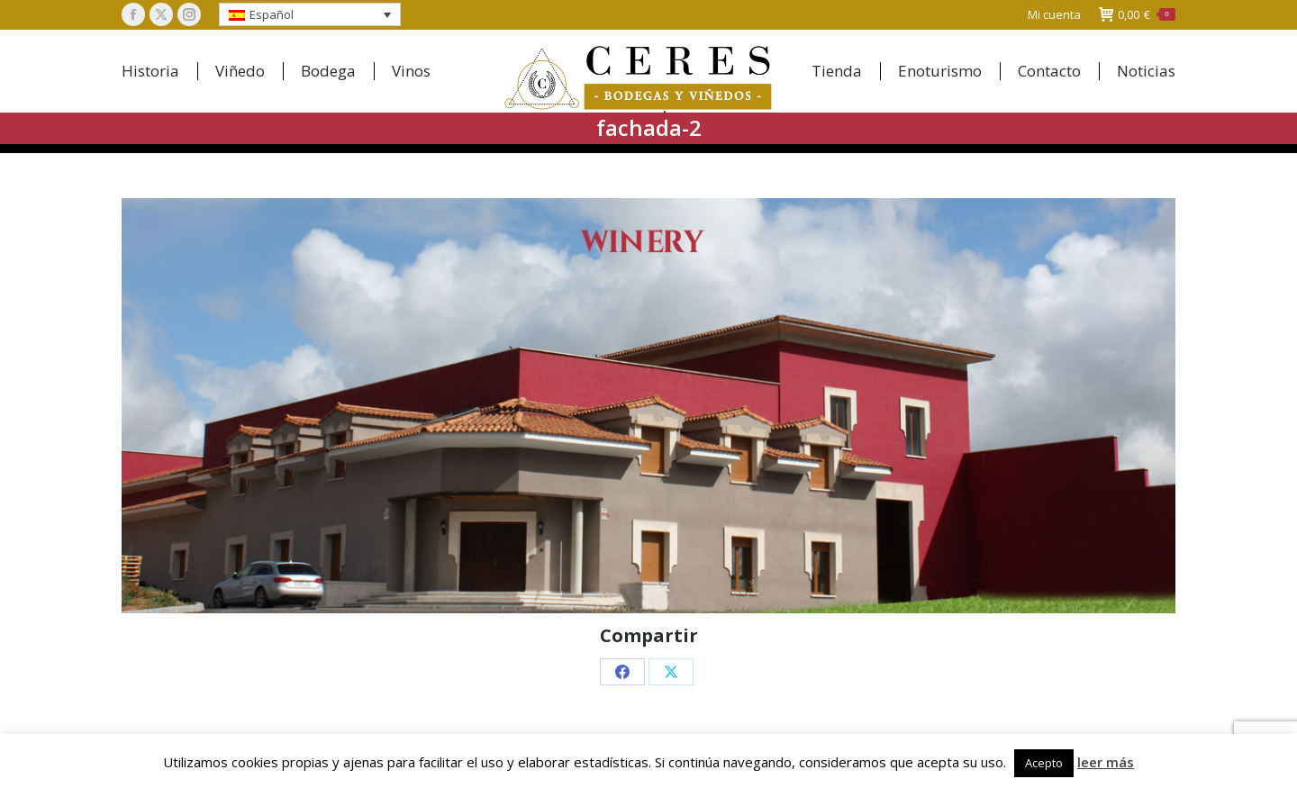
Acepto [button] (1044, 763)
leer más (1105, 762)
